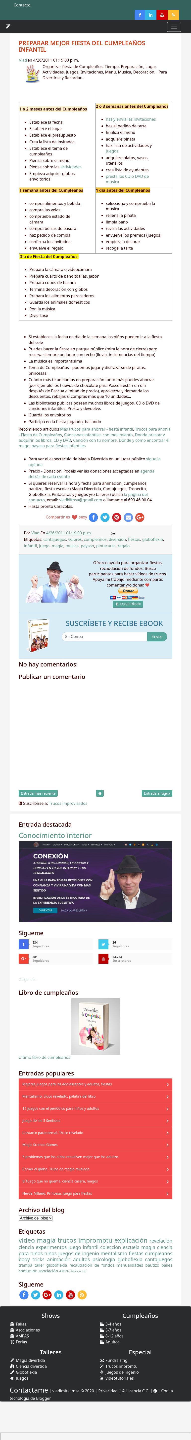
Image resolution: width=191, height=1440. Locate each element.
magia (57, 546)
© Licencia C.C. (135, 1391)
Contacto (22, 5)
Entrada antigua (157, 793)
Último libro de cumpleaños (44, 1057)
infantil (30, 546)
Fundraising (113, 1360)
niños (50, 1253)
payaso (87, 546)
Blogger (43, 1398)
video (27, 1240)
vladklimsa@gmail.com (80, 500)
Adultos (109, 1342)
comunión (28, 1271)
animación (59, 1259)
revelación (160, 1240)
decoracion (78, 1271)
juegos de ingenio (78, 1253)
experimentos (51, 1247)
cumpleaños (95, 539)
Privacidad (108, 1391)
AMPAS (19, 1336)
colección (110, 1247)
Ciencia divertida (28, 1366)
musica (72, 546)
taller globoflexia (51, 1265)
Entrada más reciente (38, 793)
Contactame (29, 1390)
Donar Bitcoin (128, 604)
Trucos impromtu (118, 1366)
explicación (130, 1240)
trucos (66, 1240)
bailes (166, 1265)
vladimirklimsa (66, 1391)
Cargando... (28, 979)
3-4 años (110, 1324)
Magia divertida (27, 1360)
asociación (48, 1271)
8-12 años (111, 1336)
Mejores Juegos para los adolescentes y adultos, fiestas (67, 1084)
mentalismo (114, 1253)
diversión (117, 539)
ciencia (26, 1247)
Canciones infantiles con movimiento (98, 435)
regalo (124, 546)
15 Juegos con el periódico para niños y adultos (60, 1108)
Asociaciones (25, 1330)
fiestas (134, 539)
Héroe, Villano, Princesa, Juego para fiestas (57, 1193)
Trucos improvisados (68, 803)
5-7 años (110, 1330)
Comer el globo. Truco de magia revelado (56, 1169)
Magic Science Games (40, 1144)
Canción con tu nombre (95, 440)
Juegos (19, 1378)
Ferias (18, 1342)
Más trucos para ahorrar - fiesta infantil (96, 429)
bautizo (152, 1265)
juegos (112, 151)
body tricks (32, 1259)
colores (75, 539)
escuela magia (139, 1247)
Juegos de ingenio (119, 1372)
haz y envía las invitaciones (131, 119)
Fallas (18, 1324)
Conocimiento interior (55, 835)
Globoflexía (23, 1372)
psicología (104, 1259)
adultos (81, 1259)
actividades (70, 167)
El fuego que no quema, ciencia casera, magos (60, 1181)
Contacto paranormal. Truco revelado (52, 1132)
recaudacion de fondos (91, 1265)
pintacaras (106, 546)
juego (44, 546)
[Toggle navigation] (174, 27)
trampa (25, 1265)
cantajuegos (54, 539)
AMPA (64, 1271)
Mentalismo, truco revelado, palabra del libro (59, 1096)
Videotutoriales (116, 1378)
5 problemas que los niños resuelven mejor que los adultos (70, 1156)
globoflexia (152, 539)
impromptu (95, 1240)
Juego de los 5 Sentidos (41, 1120)
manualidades (130, 1265)
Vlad (23, 60)
